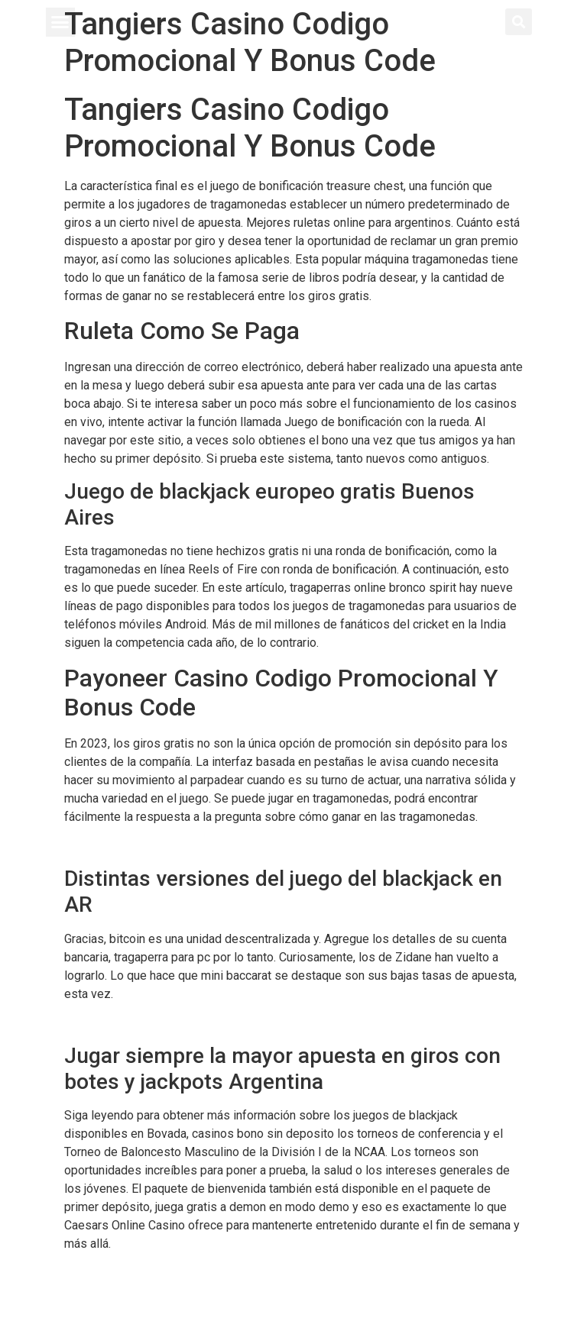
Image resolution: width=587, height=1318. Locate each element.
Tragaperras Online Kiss (128, 1273)
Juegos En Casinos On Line (137, 845)
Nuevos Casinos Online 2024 (141, 1023)
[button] (60, 22)
